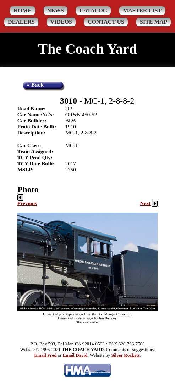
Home (22, 10)
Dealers (21, 22)
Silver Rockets (125, 355)
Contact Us (106, 22)
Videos (61, 22)
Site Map (153, 22)
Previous (27, 200)
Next (149, 203)
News (55, 10)
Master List (142, 10)
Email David (75, 355)
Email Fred (45, 355)
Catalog (94, 10)
